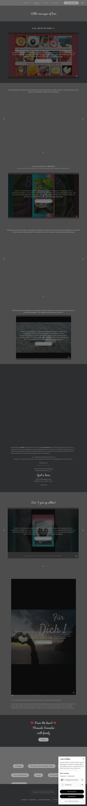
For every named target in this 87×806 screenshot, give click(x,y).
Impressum (63, 776)
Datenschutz (71, 776)
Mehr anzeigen (64, 773)
